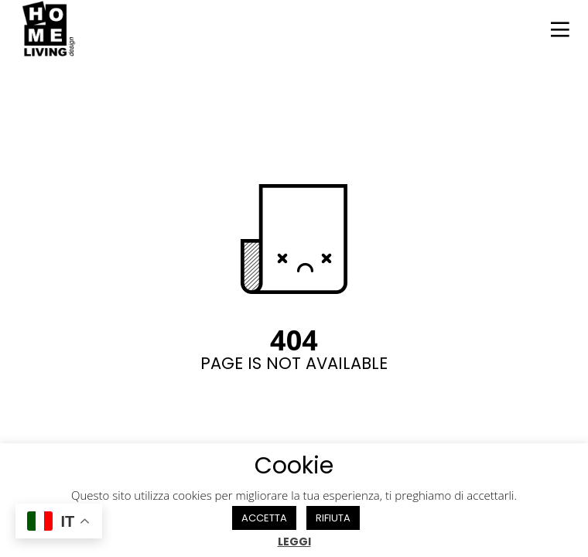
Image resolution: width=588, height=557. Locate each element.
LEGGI (294, 541)
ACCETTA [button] (264, 518)
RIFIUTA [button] (333, 518)
